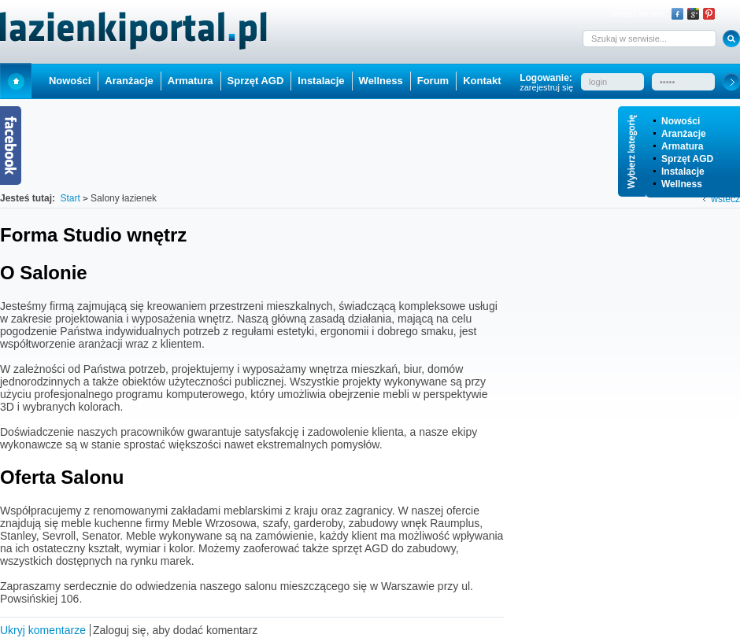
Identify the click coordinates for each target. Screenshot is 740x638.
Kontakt (482, 81)
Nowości (680, 121)
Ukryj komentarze (43, 630)
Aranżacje (683, 133)
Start (15, 80)
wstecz (725, 199)
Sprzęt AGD (687, 158)
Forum (433, 81)
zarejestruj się (546, 87)
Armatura (682, 146)
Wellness (681, 184)
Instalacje (683, 171)
